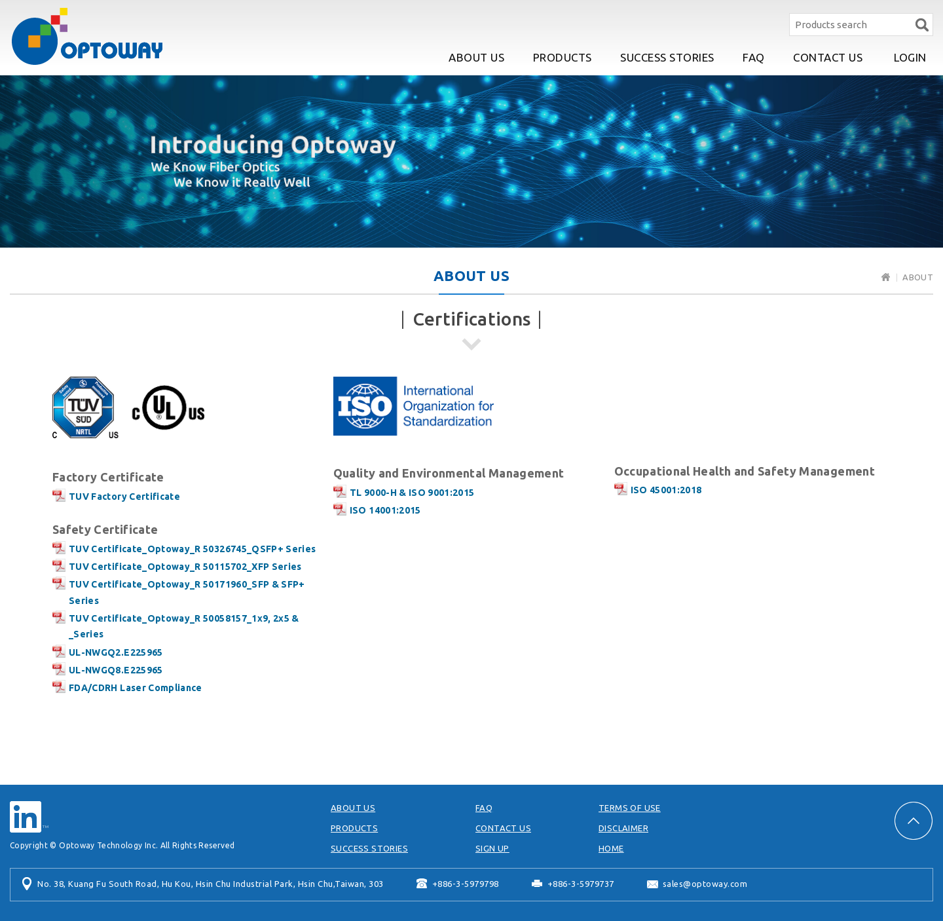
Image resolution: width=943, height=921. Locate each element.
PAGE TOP (913, 820)
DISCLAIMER (623, 828)
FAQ (754, 57)
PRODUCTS (562, 57)
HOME (611, 848)
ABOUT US (476, 57)
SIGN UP (492, 848)
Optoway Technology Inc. (87, 36)
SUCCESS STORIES (667, 57)
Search (921, 24)
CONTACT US (827, 57)
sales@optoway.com (705, 883)
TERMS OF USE (630, 807)
